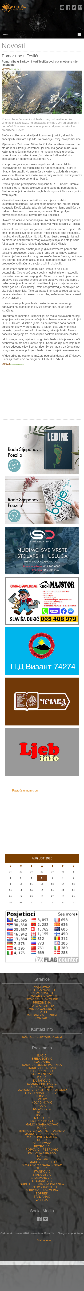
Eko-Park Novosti (42, 996)
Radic (42, 1155)
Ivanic (42, 1099)
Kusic (42, 1112)
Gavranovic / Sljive (42, 1093)
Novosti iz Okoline (42, 999)
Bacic (42, 1055)
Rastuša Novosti (42, 990)
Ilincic (42, 1096)
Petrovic (42, 1146)
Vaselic (41, 1199)
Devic (42, 1077)
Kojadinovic (42, 1102)
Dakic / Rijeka (42, 1071)
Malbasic (42, 1118)
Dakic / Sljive (42, 1074)
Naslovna (42, 986)
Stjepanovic (42, 1177)
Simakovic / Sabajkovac (42, 1165)
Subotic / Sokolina (42, 1190)
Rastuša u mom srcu (25, 790)
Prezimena (42, 1002)
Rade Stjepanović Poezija (62, 7)
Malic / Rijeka (42, 1121)
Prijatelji (42, 1011)
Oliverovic (42, 1143)
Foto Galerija (42, 1005)
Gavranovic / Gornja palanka (42, 1090)
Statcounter (44, 1240)
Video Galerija (42, 1008)
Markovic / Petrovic (42, 1133)
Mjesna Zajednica (42, 1015)
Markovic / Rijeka (42, 1137)
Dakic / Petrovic (42, 1068)
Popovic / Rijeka (42, 1152)
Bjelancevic (42, 1058)
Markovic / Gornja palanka (42, 1130)
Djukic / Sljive (42, 1086)
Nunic (42, 1140)
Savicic (42, 1159)
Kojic (42, 1105)
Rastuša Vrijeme (42, 1278)
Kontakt (42, 1018)
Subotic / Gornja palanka (42, 1184)
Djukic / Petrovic (42, 1083)
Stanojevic (41, 1174)
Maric (42, 1127)
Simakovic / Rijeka (41, 1162)
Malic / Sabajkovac (42, 1124)
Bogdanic (42, 1061)
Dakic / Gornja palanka (42, 1064)
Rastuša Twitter (74, 7)
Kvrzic (42, 1115)
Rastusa (14, 8)
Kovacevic (42, 1108)
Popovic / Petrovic (42, 1149)
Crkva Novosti (41, 993)
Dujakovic (42, 1080)
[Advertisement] (42, 393)
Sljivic (42, 1168)
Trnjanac (42, 1196)
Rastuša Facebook (68, 7)
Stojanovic (42, 1180)
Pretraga (80, 7)
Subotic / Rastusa (42, 1187)
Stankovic (42, 1171)
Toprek (42, 1193)
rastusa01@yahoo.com (42, 1036)
